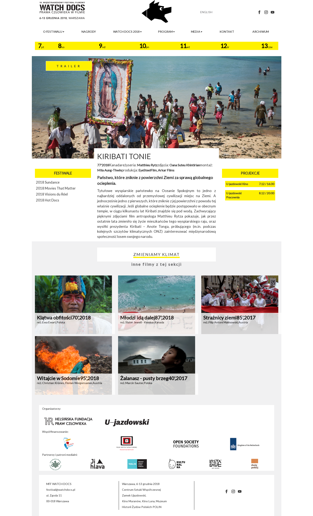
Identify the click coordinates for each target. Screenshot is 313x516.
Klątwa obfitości (64, 317)
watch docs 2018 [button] (127, 31)
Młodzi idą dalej (147, 317)
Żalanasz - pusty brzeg (153, 378)
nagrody (89, 31)
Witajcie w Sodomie (68, 378)
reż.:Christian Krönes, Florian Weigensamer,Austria (69, 383)
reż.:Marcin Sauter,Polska (136, 383)
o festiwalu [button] (53, 31)
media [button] (196, 31)
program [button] (166, 31)
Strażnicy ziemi (229, 317)
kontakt (227, 31)
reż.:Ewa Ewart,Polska (51, 322)
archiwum (260, 31)
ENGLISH (206, 12)
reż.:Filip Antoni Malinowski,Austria (225, 322)
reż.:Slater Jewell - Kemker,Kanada (142, 322)
